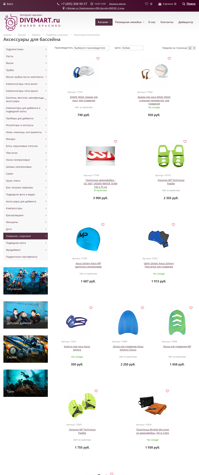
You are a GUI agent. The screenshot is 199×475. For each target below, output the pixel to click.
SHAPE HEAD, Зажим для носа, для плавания (78, 99)
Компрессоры (14, 208)
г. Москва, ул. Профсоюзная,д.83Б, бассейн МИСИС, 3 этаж (95, 8)
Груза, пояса (13, 180)
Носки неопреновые (18, 159)
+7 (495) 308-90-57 (147, 435)
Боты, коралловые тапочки (22, 146)
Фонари (10, 139)
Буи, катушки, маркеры (19, 187)
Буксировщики (14, 215)
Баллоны (79, 422)
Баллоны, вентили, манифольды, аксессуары (25, 99)
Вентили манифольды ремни (91, 425)
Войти (10, 3)
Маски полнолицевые (52, 439)
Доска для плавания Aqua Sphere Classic (125, 265)
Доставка (120, 432)
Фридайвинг (13, 249)
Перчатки (11, 152)
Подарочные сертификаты (21, 256)
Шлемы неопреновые (19, 166)
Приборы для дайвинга (19, 118)
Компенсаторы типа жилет (22, 83)
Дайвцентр (186, 22)
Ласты (9, 56)
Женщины (12, 222)
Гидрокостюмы (14, 49)
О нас (151, 22)
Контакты (167, 22)
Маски (9, 63)
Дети (9, 229)
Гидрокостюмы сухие (15, 432)
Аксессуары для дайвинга (21, 201)
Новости (120, 425)
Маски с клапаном (50, 435)
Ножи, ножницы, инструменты (24, 132)
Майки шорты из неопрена (13, 444)
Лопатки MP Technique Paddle (78, 182)
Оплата (119, 435)
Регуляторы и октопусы (19, 125)
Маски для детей (49, 425)
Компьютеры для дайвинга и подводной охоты (23, 109)
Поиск (191, 4)
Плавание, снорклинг (18, 236)
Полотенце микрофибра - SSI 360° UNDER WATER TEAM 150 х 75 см (172, 101)
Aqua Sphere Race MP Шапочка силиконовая (125, 182)
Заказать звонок (117, 3)
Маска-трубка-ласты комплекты (24, 76)
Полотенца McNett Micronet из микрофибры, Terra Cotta (116, 351)
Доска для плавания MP (172, 264)
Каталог (103, 22)
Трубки (10, 70)
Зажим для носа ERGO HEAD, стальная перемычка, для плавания (125, 102)
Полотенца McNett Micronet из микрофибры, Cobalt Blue (157, 351)
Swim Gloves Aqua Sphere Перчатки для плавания (172, 182)
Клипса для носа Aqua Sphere (78, 265)
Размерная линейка (128, 22)
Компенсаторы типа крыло (22, 90)
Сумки (9, 173)
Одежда (7, 422)
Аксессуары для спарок (87, 429)
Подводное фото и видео (20, 194)
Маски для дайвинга (52, 422)
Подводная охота (16, 242)
